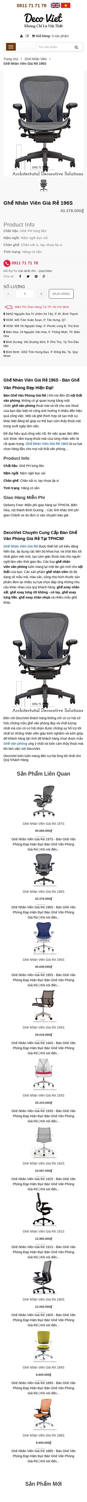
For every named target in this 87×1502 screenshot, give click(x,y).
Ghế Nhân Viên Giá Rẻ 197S (43, 823)
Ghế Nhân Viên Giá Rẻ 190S (43, 1299)
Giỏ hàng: (50, 36)
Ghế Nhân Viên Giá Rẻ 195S (43, 959)
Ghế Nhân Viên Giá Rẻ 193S (43, 1095)
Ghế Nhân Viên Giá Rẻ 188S (43, 1435)
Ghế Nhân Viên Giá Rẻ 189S (43, 1367)
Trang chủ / (13, 59)
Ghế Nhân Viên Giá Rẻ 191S (43, 1231)
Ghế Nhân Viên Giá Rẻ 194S (43, 1027)
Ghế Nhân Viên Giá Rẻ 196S (43, 891)
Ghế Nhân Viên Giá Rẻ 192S (43, 1163)
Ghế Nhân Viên (36, 59)
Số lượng (14, 287)
